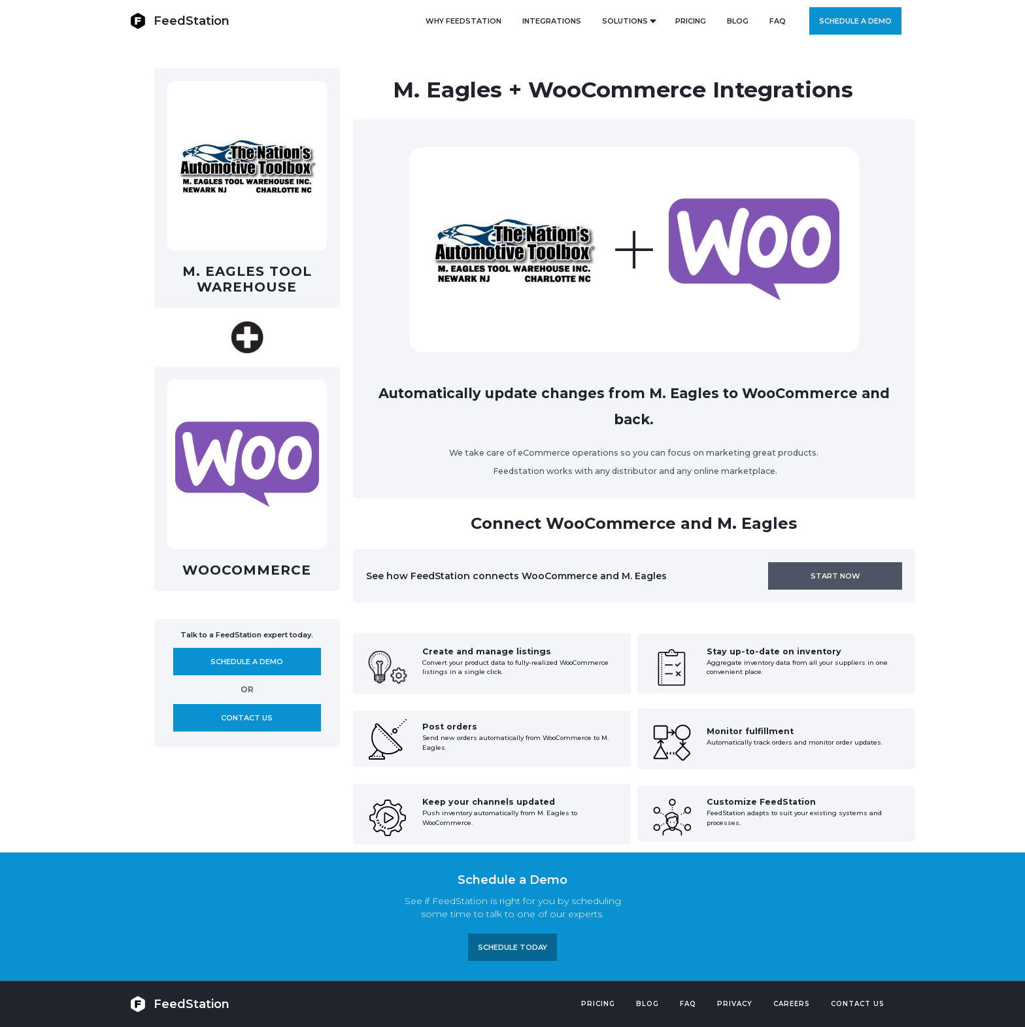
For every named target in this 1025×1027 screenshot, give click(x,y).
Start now (835, 576)
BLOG (737, 20)
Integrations (551, 20)
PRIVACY (734, 1004)
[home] (179, 20)
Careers (791, 1004)
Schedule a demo (855, 20)
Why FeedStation (463, 20)
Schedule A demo (246, 661)
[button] (628, 21)
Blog (647, 1004)
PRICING (690, 20)
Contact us (247, 717)
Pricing (598, 1004)
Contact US (857, 1004)
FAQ (777, 20)
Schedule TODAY (512, 947)
